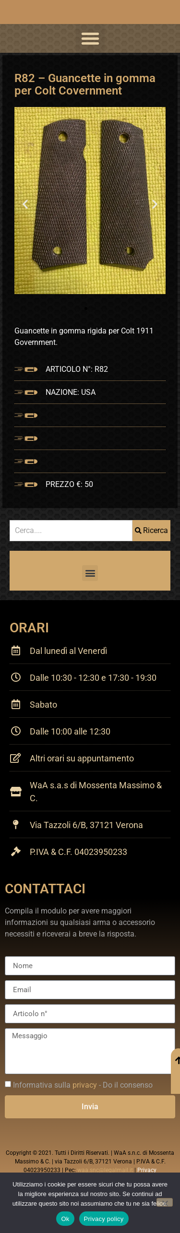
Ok (65, 1218)
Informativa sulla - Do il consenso (83, 1085)
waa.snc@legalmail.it (105, 1170)
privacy (84, 1085)
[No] (164, 1202)
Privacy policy (104, 1218)
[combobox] (71, 530)
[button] (90, 38)
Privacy (146, 1170)
